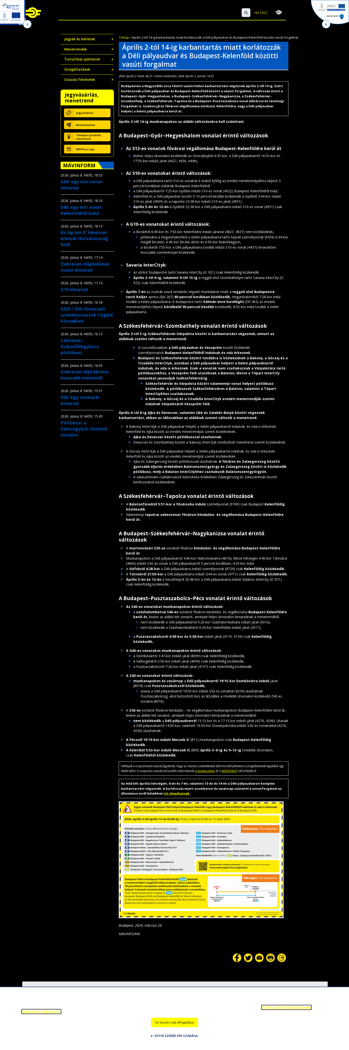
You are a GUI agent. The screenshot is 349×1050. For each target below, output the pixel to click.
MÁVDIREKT (230, 771)
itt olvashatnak (177, 793)
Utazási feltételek (79, 79)
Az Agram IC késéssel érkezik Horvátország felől (84, 238)
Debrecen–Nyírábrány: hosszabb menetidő (85, 375)
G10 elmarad (74, 289)
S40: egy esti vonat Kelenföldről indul (81, 210)
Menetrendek (75, 49)
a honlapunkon (205, 771)
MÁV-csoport (301, 12)
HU (257, 12)
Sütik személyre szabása (176, 1038)
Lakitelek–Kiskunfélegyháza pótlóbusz (80, 346)
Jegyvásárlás (84, 113)
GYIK (215, 13)
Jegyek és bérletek (79, 39)
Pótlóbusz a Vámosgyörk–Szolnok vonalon (84, 429)
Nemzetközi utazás (105, 13)
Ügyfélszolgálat (188, 13)
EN (264, 12)
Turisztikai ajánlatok (82, 59)
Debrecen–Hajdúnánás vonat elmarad (85, 267)
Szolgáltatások (148, 13)
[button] (246, 12)
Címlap (124, 37)
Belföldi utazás (64, 13)
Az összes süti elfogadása (174, 1024)
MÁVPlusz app (85, 149)
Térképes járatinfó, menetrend (89, 137)
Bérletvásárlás (85, 125)
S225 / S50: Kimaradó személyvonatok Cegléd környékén (87, 315)
